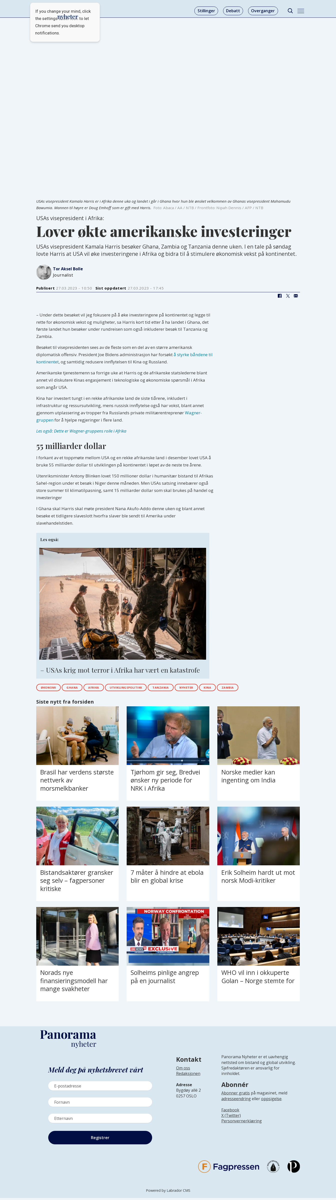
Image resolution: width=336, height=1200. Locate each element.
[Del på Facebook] (280, 296)
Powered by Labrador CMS (168, 1192)
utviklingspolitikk (146, 688)
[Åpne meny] (301, 11)
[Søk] (290, 11)
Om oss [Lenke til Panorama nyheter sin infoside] (183, 1070)
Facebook (230, 1112)
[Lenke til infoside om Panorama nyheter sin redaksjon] (188, 1079)
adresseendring (236, 1100)
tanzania (189, 688)
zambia (271, 688)
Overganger (263, 10)
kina (247, 688)
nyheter (221, 688)
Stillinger (206, 10)
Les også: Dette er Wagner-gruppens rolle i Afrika (81, 431)
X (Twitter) (231, 1117)
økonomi (51, 688)
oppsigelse (271, 1100)
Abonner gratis (235, 1095)
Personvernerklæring (241, 1123)
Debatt (233, 10)
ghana (81, 688)
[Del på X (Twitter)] (288, 296)
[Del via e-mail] (296, 296)
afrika (107, 688)
